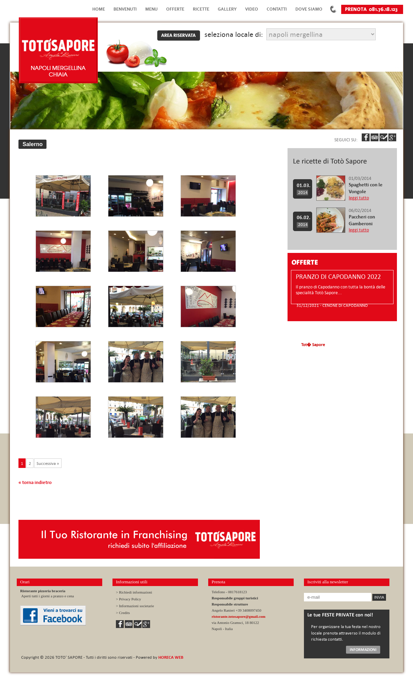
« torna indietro (35, 482)
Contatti (277, 9)
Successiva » (48, 463)
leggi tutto (359, 198)
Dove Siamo (308, 9)
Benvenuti (125, 9)
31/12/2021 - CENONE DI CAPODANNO (332, 305)
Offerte (175, 9)
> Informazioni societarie (135, 606)
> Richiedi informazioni (134, 592)
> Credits (123, 613)
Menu (151, 9)
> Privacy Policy (128, 599)
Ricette (201, 9)
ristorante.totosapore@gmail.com (238, 616)
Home (98, 9)
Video (251, 9)
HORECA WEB (170, 657)
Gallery (227, 9)
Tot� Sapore (313, 344)
